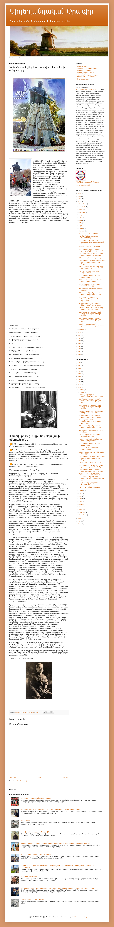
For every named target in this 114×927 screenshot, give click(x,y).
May (80, 223)
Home (39, 777)
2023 (79, 201)
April (81, 225)
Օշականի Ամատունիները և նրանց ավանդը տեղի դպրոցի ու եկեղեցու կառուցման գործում (55, 843)
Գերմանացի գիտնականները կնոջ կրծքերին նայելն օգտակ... (91, 250)
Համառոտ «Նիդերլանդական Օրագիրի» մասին (88, 69)
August (81, 215)
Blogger (86, 917)
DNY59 (74, 917)
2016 (79, 349)
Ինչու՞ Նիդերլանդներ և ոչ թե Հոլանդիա (36, 854)
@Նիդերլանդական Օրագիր (88, 182)
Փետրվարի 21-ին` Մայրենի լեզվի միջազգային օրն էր (91, 267)
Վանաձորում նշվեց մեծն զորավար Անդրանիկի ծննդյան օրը (91, 242)
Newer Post (13, 777)
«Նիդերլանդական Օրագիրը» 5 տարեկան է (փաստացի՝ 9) (88, 75)
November (82, 207)
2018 (79, 343)
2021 (79, 335)
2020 (79, 338)
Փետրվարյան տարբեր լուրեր (90, 258)
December (82, 204)
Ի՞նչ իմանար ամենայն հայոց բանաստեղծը (90, 276)
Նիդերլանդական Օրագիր (51, 11)
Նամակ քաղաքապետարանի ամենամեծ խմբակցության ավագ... (90, 319)
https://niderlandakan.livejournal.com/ (86, 89)
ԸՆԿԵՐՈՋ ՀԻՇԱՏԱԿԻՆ (29, 877)
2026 (79, 193)
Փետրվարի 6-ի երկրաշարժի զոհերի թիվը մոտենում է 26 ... (91, 293)
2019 (79, 341)
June (80, 220)
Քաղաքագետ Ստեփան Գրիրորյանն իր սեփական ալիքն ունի (90, 299)
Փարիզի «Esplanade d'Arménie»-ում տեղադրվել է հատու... (90, 280)
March (81, 228)
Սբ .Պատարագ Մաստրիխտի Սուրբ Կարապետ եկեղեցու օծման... (90, 313)
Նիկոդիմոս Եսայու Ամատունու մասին (35, 832)
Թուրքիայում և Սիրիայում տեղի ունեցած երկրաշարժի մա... (91, 308)
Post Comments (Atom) (23, 781)
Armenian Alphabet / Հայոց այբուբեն (33, 899)
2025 (79, 196)
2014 (79, 354)
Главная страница (82, 66)
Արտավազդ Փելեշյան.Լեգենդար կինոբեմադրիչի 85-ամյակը (91, 254)
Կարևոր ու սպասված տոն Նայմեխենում (89, 271)
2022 (79, 332)
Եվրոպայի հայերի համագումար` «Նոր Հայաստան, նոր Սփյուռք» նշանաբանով (50, 809)
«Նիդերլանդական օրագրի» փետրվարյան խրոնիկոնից (90, 304)
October (81, 209)
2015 (79, 351)
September (82, 212)
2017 (79, 346)
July (80, 217)
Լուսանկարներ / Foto (84, 79)
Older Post (65, 777)
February (82, 231)
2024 (79, 199)
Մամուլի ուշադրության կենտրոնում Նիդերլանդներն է (91, 325)
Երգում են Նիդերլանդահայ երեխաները (36, 798)
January (81, 329)
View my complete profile (83, 185)
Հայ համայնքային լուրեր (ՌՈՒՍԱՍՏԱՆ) (88, 237)
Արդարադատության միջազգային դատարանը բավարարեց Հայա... (92, 262)
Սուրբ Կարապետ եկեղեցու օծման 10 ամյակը (89, 285)
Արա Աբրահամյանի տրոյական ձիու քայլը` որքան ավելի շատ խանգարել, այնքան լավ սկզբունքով (57, 888)
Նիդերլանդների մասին (86, 72)
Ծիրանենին (25, 821)
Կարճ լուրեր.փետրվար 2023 (89, 233)
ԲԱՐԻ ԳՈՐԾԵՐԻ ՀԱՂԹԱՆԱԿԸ (89, 246)
